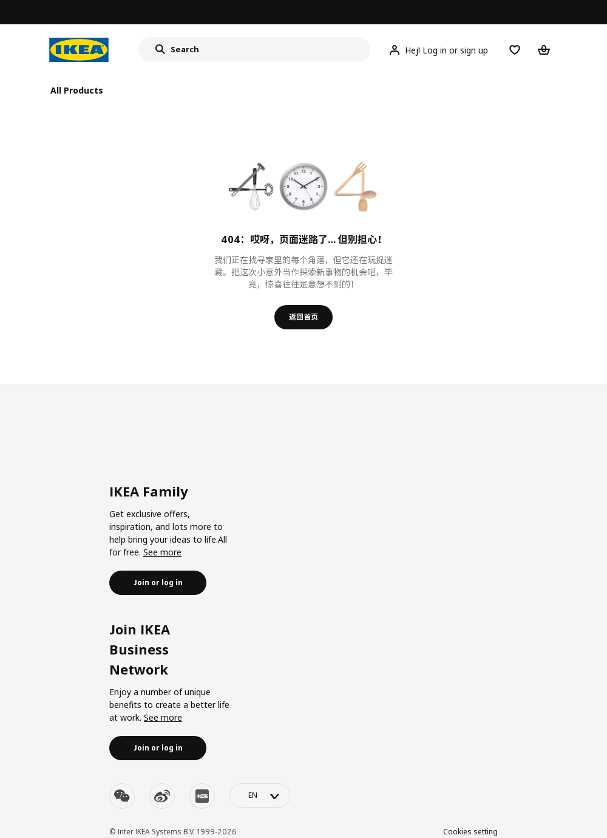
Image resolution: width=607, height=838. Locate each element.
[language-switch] (259, 795)
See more (162, 552)
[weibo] (162, 796)
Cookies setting (470, 831)
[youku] (202, 796)
